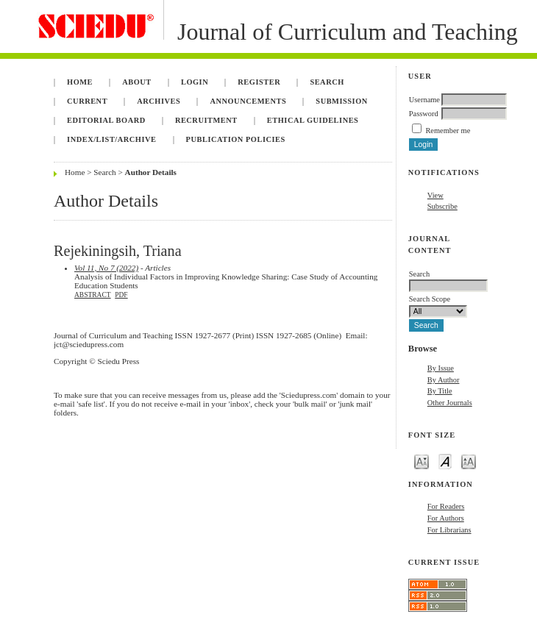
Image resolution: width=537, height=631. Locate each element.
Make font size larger (468, 460)
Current (87, 101)
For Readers (446, 506)
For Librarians (449, 530)
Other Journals (449, 403)
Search (327, 82)
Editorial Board (106, 120)
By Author (443, 380)
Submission (341, 101)
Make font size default (445, 460)
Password (423, 114)
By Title (439, 391)
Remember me (447, 130)
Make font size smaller (421, 460)
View (435, 195)
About (137, 82)
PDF (121, 295)
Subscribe (442, 206)
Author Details (151, 172)
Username (424, 100)
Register (259, 82)
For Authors (445, 518)
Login (194, 82)
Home (80, 82)
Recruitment (206, 120)
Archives (158, 101)
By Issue (440, 368)
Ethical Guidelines (313, 120)
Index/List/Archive (111, 139)
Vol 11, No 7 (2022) (106, 267)
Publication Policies (235, 139)
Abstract (92, 295)
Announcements (248, 101)
